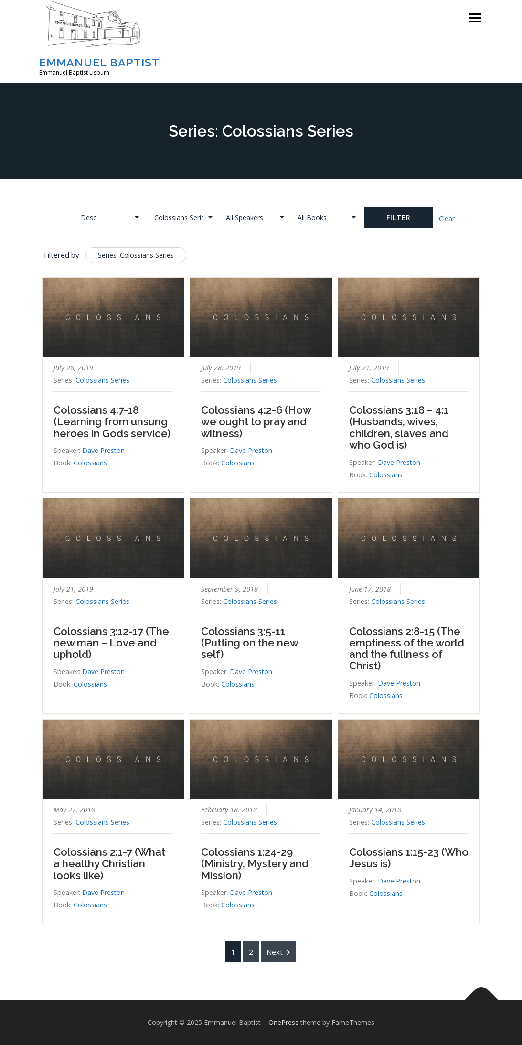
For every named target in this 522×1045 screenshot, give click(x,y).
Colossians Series (102, 380)
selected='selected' (180, 217)
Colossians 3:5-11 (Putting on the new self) (249, 642)
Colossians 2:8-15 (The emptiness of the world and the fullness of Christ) (406, 648)
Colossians (90, 462)
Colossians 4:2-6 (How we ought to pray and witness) (256, 421)
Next (278, 952)
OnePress (283, 1022)
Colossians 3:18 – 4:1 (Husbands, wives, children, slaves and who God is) (398, 427)
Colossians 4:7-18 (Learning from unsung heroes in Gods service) (111, 421)
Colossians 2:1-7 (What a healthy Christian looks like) (109, 863)
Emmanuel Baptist (99, 62)
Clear (447, 218)
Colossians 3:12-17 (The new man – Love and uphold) (111, 642)
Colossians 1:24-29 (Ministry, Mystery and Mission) (255, 863)
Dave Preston (103, 450)
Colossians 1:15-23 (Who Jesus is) (409, 858)
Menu (475, 17)
